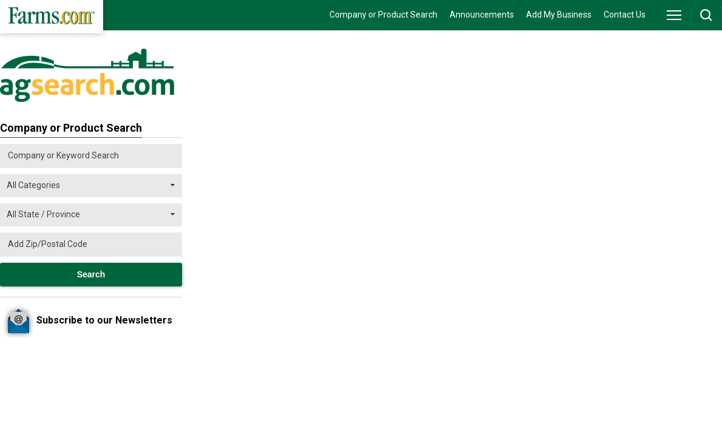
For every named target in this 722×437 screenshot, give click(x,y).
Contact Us (625, 14)
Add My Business (559, 14)
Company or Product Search (383, 14)
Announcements (482, 14)
